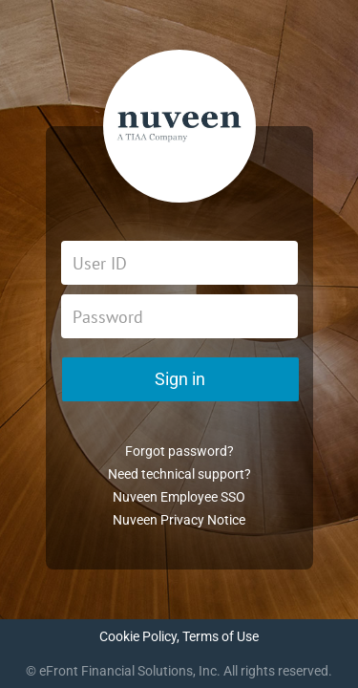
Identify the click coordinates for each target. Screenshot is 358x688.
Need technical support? (179, 474)
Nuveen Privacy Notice (179, 519)
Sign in (180, 379)
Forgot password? (179, 451)
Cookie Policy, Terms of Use (179, 636)
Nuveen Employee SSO (179, 497)
